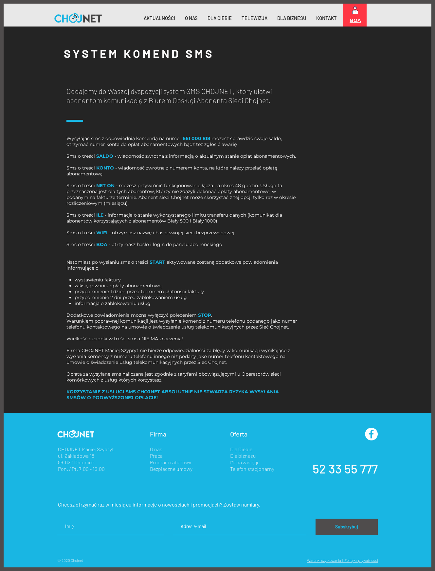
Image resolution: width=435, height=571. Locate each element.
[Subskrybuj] (347, 527)
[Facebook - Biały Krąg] (371, 434)
